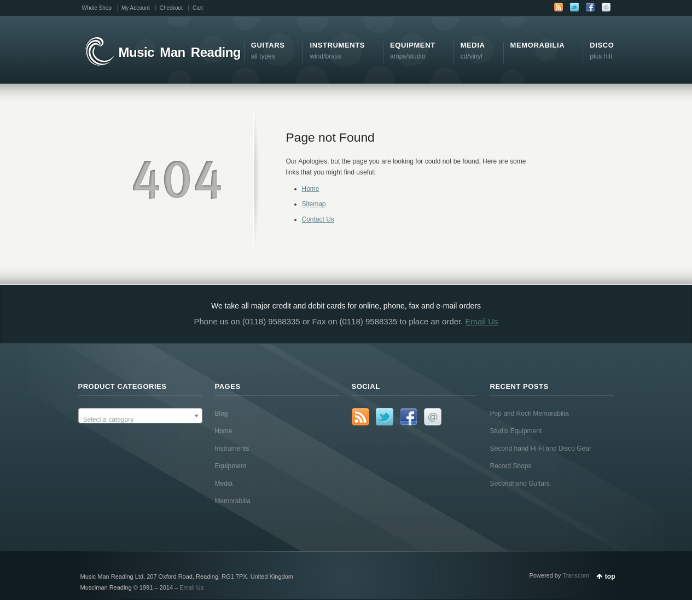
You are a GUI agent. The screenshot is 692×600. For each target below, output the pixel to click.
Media (224, 483)
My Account (135, 8)
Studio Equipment (516, 431)
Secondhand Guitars (520, 483)
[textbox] (140, 419)
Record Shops (511, 466)
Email (606, 7)
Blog (221, 413)
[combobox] (140, 415)
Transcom (575, 575)
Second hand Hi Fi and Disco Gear (540, 448)
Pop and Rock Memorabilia (529, 413)
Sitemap (314, 204)
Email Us (482, 321)
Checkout (171, 8)
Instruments (232, 448)
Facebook (590, 7)
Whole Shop (97, 8)
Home (310, 189)
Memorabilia (233, 501)
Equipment (230, 466)
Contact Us (318, 219)
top (610, 576)
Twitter (574, 7)
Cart (198, 8)
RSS (558, 7)
